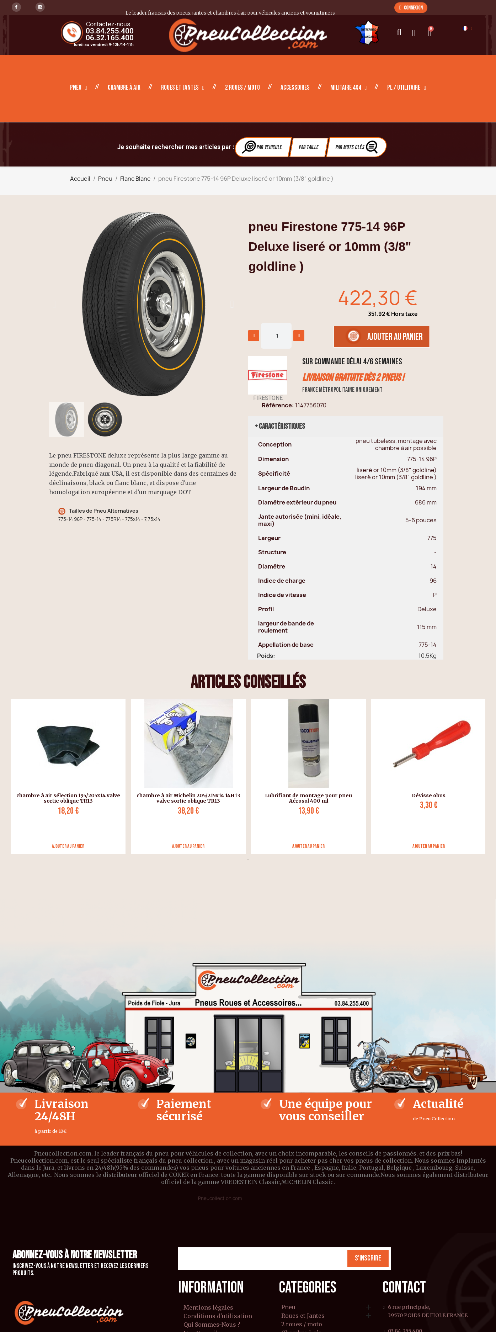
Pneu (78, 87)
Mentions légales (208, 1307)
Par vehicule (262, 147)
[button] (410, 7)
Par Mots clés (357, 147)
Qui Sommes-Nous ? (211, 1324)
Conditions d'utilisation (217, 1316)
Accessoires (295, 88)
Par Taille (308, 147)
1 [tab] (248, 859)
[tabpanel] (65, 776)
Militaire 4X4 (348, 87)
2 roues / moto (242, 88)
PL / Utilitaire (406, 87)
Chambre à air (124, 88)
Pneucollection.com (220, 1198)
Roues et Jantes (182, 87)
